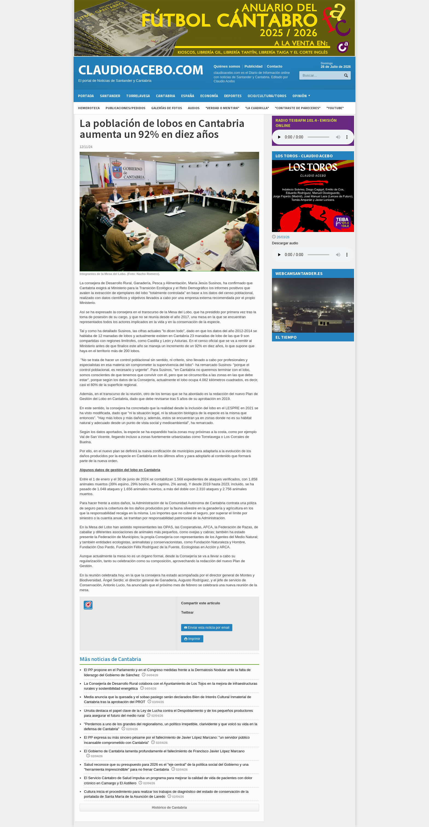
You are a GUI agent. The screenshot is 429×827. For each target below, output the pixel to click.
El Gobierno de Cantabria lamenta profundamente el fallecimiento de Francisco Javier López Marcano (164, 751)
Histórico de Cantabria (169, 807)
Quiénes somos (227, 66)
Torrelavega (138, 95)
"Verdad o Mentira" (222, 108)
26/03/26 (280, 237)
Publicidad (254, 66)
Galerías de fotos (166, 108)
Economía (209, 95)
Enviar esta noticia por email (206, 627)
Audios (193, 108)
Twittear (187, 612)
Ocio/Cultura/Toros (267, 95)
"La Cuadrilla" (257, 108)
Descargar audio (285, 243)
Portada (86, 95)
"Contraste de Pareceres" (297, 108)
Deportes (233, 95)
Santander (110, 95)
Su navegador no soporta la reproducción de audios (313, 254)
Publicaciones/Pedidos (125, 108)
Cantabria (165, 95)
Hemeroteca (89, 108)
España (187, 95)
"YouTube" (335, 108)
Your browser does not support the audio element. (313, 137)
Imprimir (192, 638)
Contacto (274, 66)
